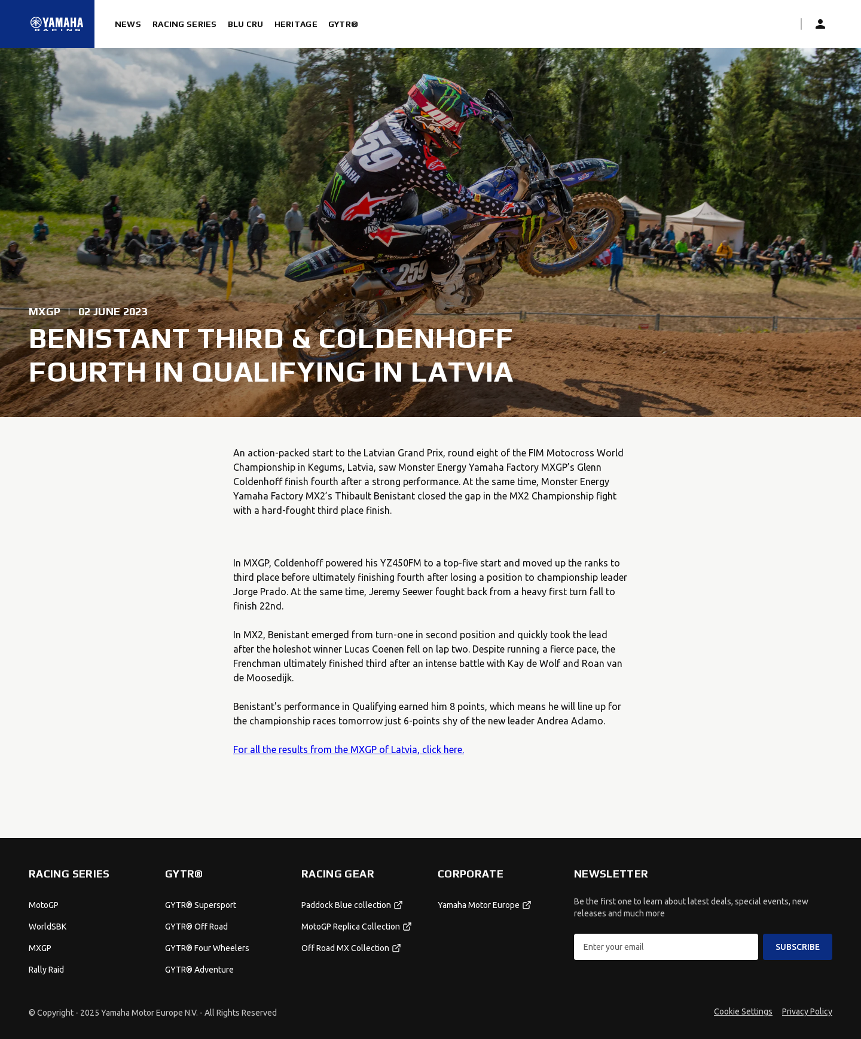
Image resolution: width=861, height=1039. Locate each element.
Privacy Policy (807, 1011)
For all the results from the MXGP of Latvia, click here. (348, 749)
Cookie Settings (743, 1011)
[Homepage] (57, 24)
